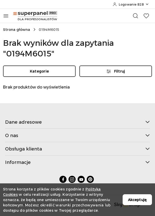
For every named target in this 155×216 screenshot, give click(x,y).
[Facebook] (63, 179)
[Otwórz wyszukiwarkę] (135, 15)
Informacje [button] (77, 162)
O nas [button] (77, 135)
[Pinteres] (90, 179)
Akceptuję (137, 200)
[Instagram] (72, 179)
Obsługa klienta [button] (77, 148)
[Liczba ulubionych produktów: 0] (146, 15)
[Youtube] (81, 179)
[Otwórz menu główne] (6, 16)
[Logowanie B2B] (131, 4)
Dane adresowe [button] (77, 121)
